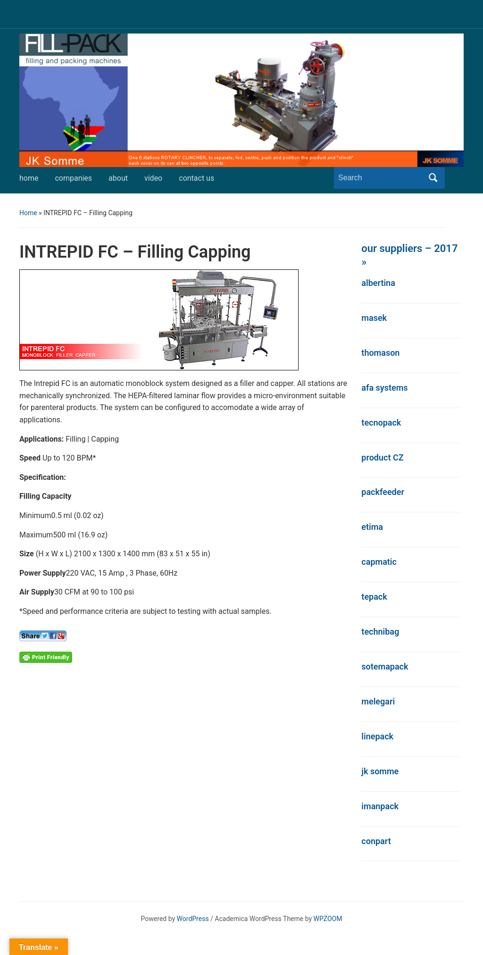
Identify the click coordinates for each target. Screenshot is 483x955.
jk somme (380, 771)
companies (73, 178)
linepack (377, 736)
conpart (376, 841)
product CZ (382, 457)
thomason (380, 353)
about (118, 178)
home (28, 178)
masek (374, 318)
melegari (378, 701)
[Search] (380, 178)
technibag (380, 632)
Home (28, 213)
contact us (196, 178)
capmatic (379, 562)
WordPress (193, 918)
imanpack (380, 806)
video (153, 178)
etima (372, 527)
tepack (374, 597)
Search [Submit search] (433, 177)
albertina (378, 283)
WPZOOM (328, 918)
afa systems (384, 388)
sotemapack (384, 666)
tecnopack (381, 422)
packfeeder (382, 492)
